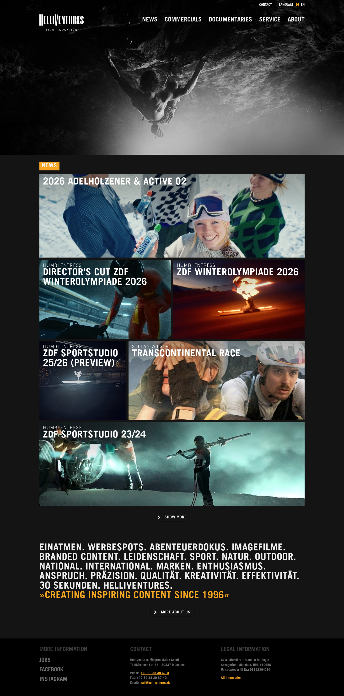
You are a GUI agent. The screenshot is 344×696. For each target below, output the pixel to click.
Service (269, 20)
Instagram (53, 680)
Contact (265, 5)
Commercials (183, 20)
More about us (171, 612)
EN (303, 5)
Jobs (45, 661)
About (296, 20)
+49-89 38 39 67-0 (155, 673)
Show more (172, 517)
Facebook (51, 670)
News (149, 20)
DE (298, 5)
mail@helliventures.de (155, 683)
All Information (231, 678)
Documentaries (230, 20)
